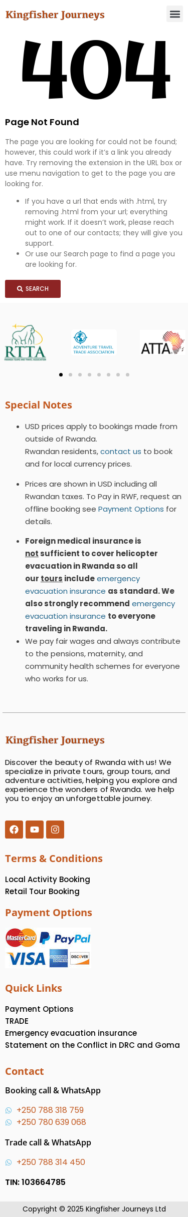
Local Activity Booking (47, 879)
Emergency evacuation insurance (71, 1033)
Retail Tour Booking (42, 891)
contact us (120, 451)
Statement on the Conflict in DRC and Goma (92, 1045)
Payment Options (131, 509)
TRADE (17, 1021)
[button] (174, 14)
